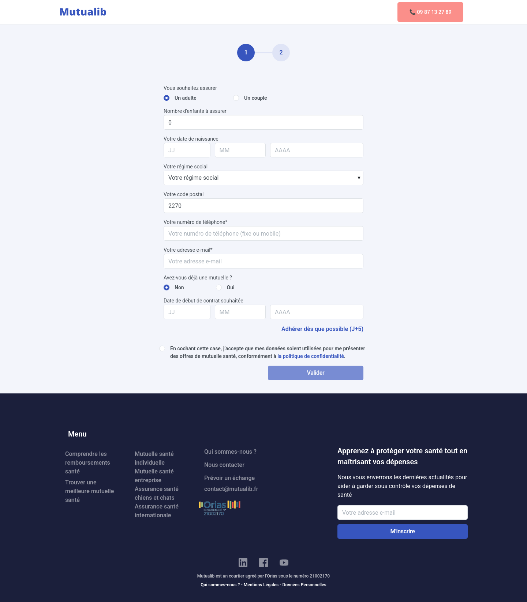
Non (179, 287)
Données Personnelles (304, 584)
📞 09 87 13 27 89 (431, 12)
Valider (315, 372)
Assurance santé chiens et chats (157, 493)
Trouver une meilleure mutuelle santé (89, 491)
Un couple (255, 98)
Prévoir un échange (229, 478)
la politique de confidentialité (310, 356)
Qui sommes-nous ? (230, 451)
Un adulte (186, 98)
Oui (231, 287)
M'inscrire (402, 531)
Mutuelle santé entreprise (154, 476)
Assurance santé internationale (157, 511)
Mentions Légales (261, 584)
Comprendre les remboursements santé (87, 462)
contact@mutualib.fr (231, 488)
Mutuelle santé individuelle (154, 458)
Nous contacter (224, 464)
